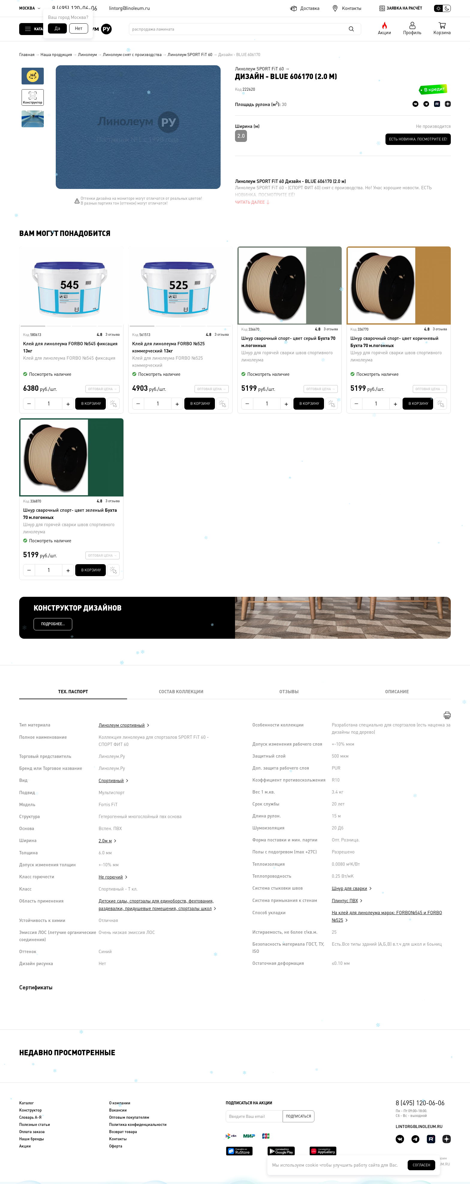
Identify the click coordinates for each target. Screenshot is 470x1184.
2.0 (241, 136)
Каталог (42, 29)
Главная (26, 54)
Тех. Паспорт (73, 691)
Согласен (421, 1165)
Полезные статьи (34, 1124)
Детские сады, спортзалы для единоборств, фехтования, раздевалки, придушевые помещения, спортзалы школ (156, 904)
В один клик (325, 404)
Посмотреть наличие (50, 374)
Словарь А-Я (30, 1117)
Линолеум (87, 54)
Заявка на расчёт (404, 8)
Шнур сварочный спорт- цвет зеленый (71, 521)
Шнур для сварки (349, 888)
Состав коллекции (181, 691)
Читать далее (250, 202)
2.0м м (105, 840)
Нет (78, 28)
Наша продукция (56, 54)
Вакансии (118, 1110)
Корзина (442, 32)
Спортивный (111, 780)
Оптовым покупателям (129, 1117)
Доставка (310, 8)
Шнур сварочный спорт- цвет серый (289, 350)
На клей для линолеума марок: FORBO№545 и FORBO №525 (387, 916)
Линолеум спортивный (122, 725)
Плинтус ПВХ (345, 900)
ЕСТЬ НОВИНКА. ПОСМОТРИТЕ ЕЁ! (418, 139)
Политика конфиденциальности (138, 1124)
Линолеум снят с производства (132, 54)
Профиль (412, 32)
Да (57, 28)
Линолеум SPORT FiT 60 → (262, 68)
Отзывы (289, 691)
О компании (119, 1103)
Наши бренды (31, 1139)
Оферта (115, 1146)
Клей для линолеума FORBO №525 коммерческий (180, 355)
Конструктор (30, 1110)
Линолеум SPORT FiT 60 (190, 54)
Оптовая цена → (102, 389)
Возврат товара (123, 1132)
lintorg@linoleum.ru (129, 8)
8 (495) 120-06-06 (74, 8)
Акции (384, 32)
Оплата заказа (32, 1132)
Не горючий (111, 876)
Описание (397, 691)
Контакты (351, 8)
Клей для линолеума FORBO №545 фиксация (71, 351)
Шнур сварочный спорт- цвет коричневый (398, 350)
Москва (27, 8)
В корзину (91, 404)
